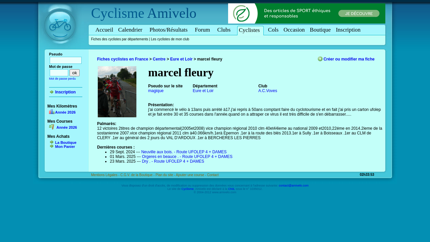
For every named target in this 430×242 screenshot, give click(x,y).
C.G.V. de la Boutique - (138, 175)
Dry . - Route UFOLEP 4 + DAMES (173, 161)
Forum (203, 30)
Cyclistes (250, 30)
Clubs (225, 30)
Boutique (320, 30)
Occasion (294, 30)
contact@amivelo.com (294, 185)
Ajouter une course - (191, 175)
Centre (159, 59)
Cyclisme (117, 13)
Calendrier (131, 30)
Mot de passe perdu (62, 78)
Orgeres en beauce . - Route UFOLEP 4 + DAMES (187, 156)
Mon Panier (65, 147)
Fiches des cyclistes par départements (119, 39)
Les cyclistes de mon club (170, 39)
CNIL (231, 189)
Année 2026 (65, 112)
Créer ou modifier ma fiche (349, 59)
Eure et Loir (181, 59)
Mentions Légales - (105, 175)
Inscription (348, 30)
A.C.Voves (267, 90)
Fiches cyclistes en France (122, 59)
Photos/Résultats (169, 30)
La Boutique (66, 142)
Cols (273, 30)
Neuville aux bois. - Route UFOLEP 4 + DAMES (183, 152)
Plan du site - (166, 175)
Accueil (104, 30)
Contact (212, 175)
